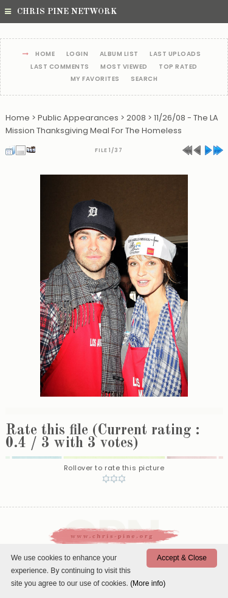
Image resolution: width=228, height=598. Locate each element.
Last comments (59, 67)
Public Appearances (78, 117)
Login (77, 54)
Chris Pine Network (61, 11)
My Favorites (95, 79)
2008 (136, 117)
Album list (119, 54)
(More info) (147, 583)
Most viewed (124, 67)
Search (144, 79)
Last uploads (175, 54)
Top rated (178, 67)
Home (45, 54)
